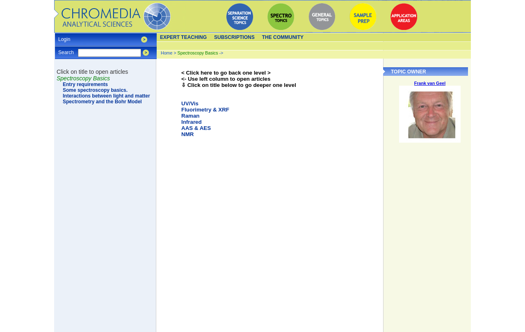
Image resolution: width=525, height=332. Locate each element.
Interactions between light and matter (106, 96)
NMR (187, 134)
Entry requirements (85, 84)
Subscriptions (234, 37)
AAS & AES (196, 128)
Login (64, 36)
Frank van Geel (429, 83)
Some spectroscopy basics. (95, 90)
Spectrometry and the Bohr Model (102, 102)
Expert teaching (183, 37)
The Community (283, 37)
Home (166, 52)
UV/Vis (190, 103)
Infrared (191, 122)
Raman (190, 116)
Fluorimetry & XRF (205, 110)
